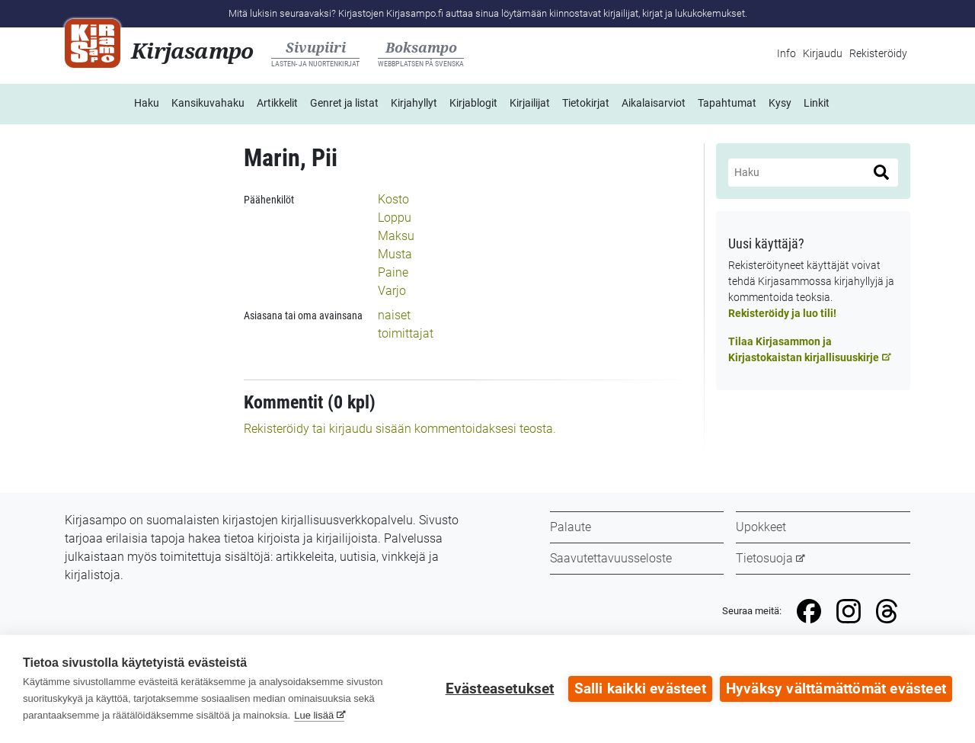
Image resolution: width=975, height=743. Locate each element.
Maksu (396, 236)
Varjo (392, 290)
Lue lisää (314, 715)
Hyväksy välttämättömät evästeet (836, 689)
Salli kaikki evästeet (640, 689)
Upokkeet (761, 527)
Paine (393, 272)
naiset (394, 315)
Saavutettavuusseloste (611, 558)
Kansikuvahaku (208, 103)
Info (786, 53)
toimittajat (405, 333)
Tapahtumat (727, 103)
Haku (146, 103)
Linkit (817, 103)
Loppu (394, 217)
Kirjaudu (822, 53)
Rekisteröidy (878, 53)
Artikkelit (277, 103)
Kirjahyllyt (414, 103)
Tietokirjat (585, 103)
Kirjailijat (530, 103)
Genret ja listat (344, 103)
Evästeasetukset (500, 689)
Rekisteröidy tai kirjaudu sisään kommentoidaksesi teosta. (400, 428)
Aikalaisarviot (654, 103)
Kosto (393, 199)
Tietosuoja (764, 558)
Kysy (780, 103)
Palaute (570, 527)
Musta (395, 254)
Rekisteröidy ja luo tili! (782, 313)
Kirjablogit (473, 103)
